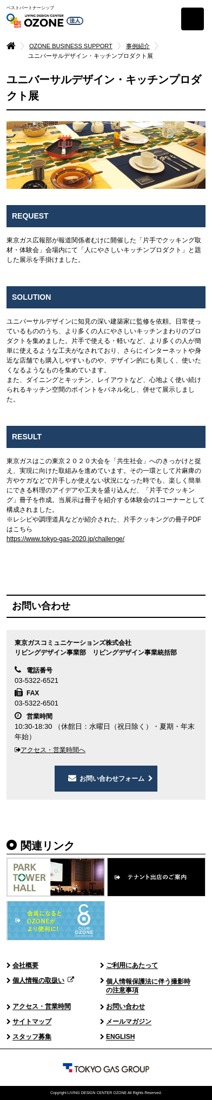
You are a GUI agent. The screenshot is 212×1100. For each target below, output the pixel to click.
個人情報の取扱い (38, 981)
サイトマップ (31, 1022)
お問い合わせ (125, 1007)
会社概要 (25, 966)
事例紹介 (138, 46)
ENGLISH (120, 1037)
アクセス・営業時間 (41, 1007)
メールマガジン (128, 1022)
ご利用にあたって (132, 966)
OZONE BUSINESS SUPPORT (70, 46)
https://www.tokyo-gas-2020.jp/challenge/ (65, 539)
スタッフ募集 (31, 1037)
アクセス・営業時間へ (50, 750)
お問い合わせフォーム (112, 778)
